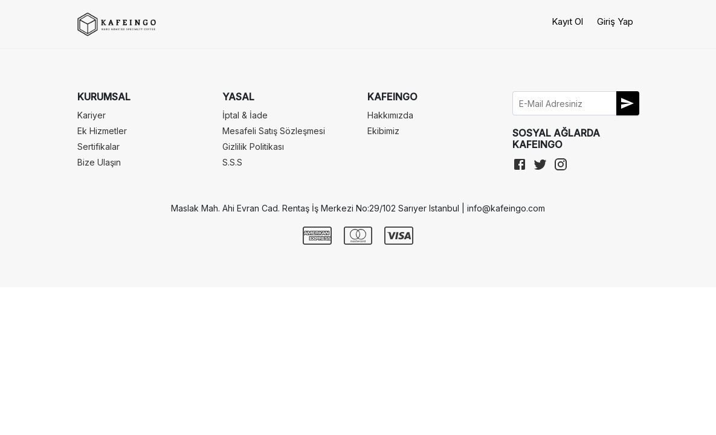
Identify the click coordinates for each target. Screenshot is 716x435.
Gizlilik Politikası (253, 146)
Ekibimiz (383, 131)
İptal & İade (245, 115)
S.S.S (232, 162)
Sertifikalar (98, 146)
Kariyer (91, 115)
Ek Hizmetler (102, 131)
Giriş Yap (615, 21)
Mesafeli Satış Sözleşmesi (273, 131)
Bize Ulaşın (99, 162)
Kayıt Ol (567, 21)
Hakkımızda (390, 115)
